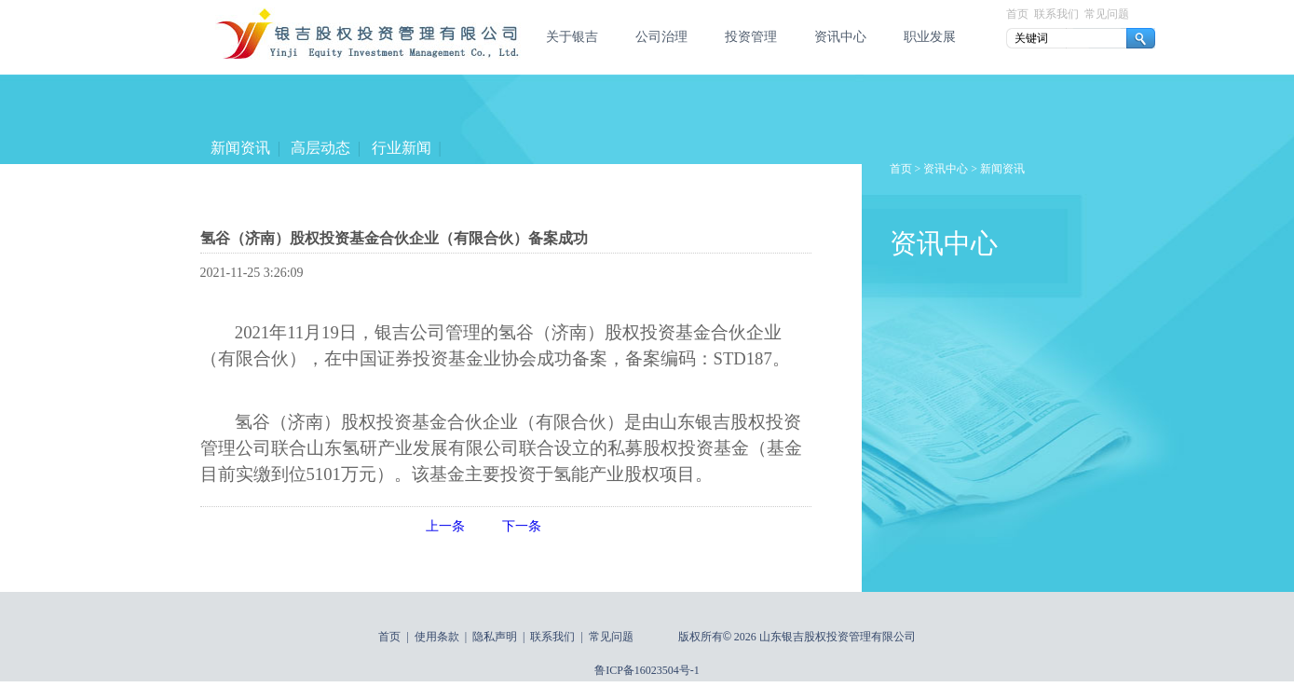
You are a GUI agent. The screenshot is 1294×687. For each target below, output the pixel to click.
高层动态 (320, 148)
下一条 (521, 526)
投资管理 (751, 37)
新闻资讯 (240, 148)
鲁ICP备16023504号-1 (647, 670)
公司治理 (661, 37)
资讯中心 (840, 37)
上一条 (445, 526)
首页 (1017, 14)
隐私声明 (494, 636)
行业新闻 (401, 148)
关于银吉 (572, 37)
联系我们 (1056, 14)
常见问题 (1106, 14)
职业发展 (930, 37)
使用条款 (437, 636)
